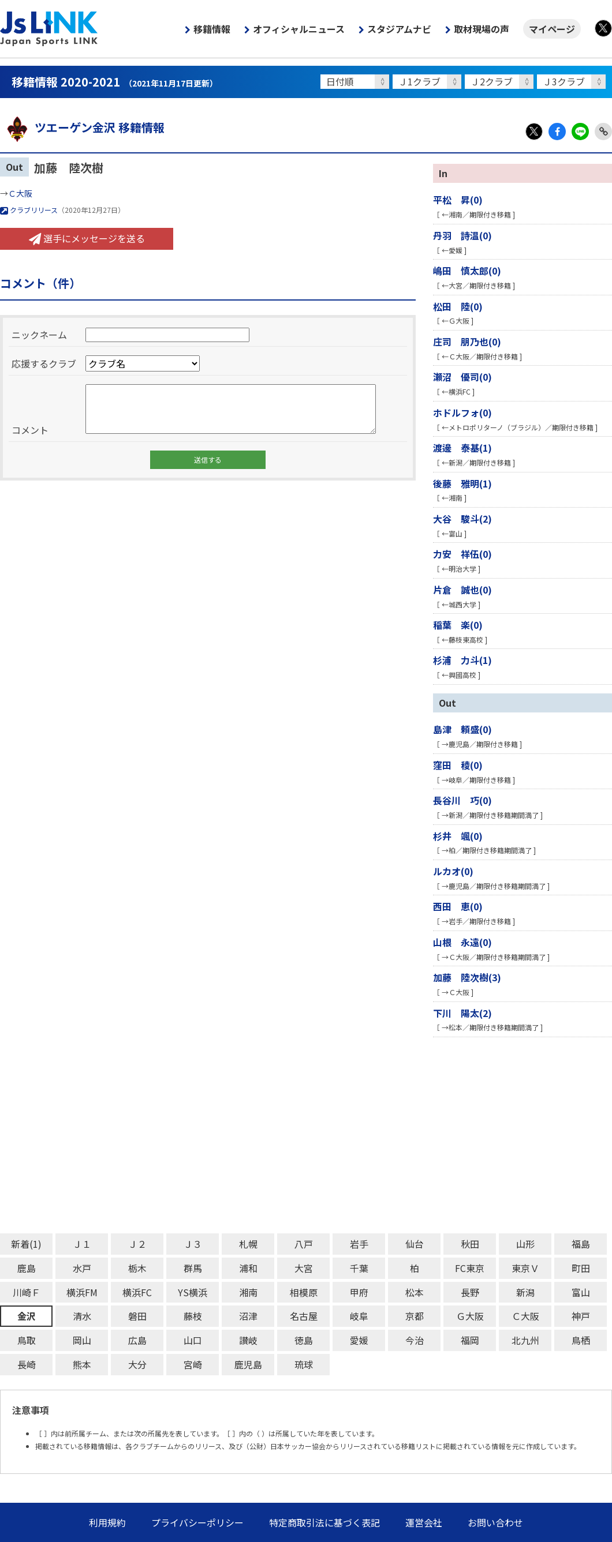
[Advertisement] (306, 1135)
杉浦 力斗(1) (462, 660)
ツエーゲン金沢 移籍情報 (82, 127)
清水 (82, 1316)
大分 (137, 1364)
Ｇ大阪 (470, 1316)
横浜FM (82, 1292)
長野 (470, 1292)
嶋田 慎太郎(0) (467, 270)
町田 (581, 1268)
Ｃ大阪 (20, 193)
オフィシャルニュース (299, 29)
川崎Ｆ (26, 1292)
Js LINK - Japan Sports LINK (49, 29)
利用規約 (107, 1522)
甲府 (359, 1292)
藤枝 (193, 1316)
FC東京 (469, 1268)
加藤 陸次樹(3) (467, 977)
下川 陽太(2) (462, 1013)
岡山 (82, 1340)
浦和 (248, 1268)
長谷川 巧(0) (462, 800)
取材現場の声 (481, 29)
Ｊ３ (193, 1244)
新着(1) (26, 1244)
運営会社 (423, 1522)
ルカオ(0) (453, 871)
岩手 (359, 1244)
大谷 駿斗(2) (462, 519)
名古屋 (304, 1316)
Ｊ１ (82, 1244)
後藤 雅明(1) (462, 483)
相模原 (304, 1292)
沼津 (248, 1316)
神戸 (581, 1316)
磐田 (137, 1316)
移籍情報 (211, 29)
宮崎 (193, 1364)
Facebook (557, 131)
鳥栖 (581, 1340)
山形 (525, 1244)
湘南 (248, 1292)
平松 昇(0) (458, 200)
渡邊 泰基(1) (462, 448)
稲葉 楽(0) (458, 625)
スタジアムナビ (399, 29)
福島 (581, 1244)
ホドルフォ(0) (462, 412)
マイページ (552, 29)
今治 (414, 1340)
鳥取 (26, 1340)
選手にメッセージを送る (87, 238)
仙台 (414, 1244)
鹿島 (26, 1268)
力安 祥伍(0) (462, 554)
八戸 (303, 1244)
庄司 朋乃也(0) (467, 341)
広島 (137, 1340)
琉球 (303, 1364)
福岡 (470, 1340)
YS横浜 (192, 1292)
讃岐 (248, 1340)
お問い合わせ (495, 1522)
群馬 (193, 1268)
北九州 (525, 1340)
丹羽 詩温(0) (462, 235)
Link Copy (603, 131)
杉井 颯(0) (458, 836)
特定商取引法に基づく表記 (324, 1522)
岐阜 (359, 1316)
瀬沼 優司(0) (462, 377)
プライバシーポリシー (197, 1522)
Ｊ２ (137, 1244)
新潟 (525, 1292)
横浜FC (137, 1292)
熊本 (82, 1364)
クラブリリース (29, 210)
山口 (193, 1340)
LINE (580, 131)
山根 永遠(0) (462, 942)
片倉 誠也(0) (462, 589)
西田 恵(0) (458, 906)
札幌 (248, 1244)
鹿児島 (248, 1364)
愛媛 (359, 1340)
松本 (414, 1292)
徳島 (303, 1340)
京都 (414, 1316)
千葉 (359, 1268)
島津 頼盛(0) (462, 729)
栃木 (137, 1268)
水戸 (82, 1268)
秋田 (470, 1244)
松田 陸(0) (458, 306)
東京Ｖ (525, 1268)
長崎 (26, 1364)
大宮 (303, 1268)
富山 (581, 1292)
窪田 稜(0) (458, 765)
